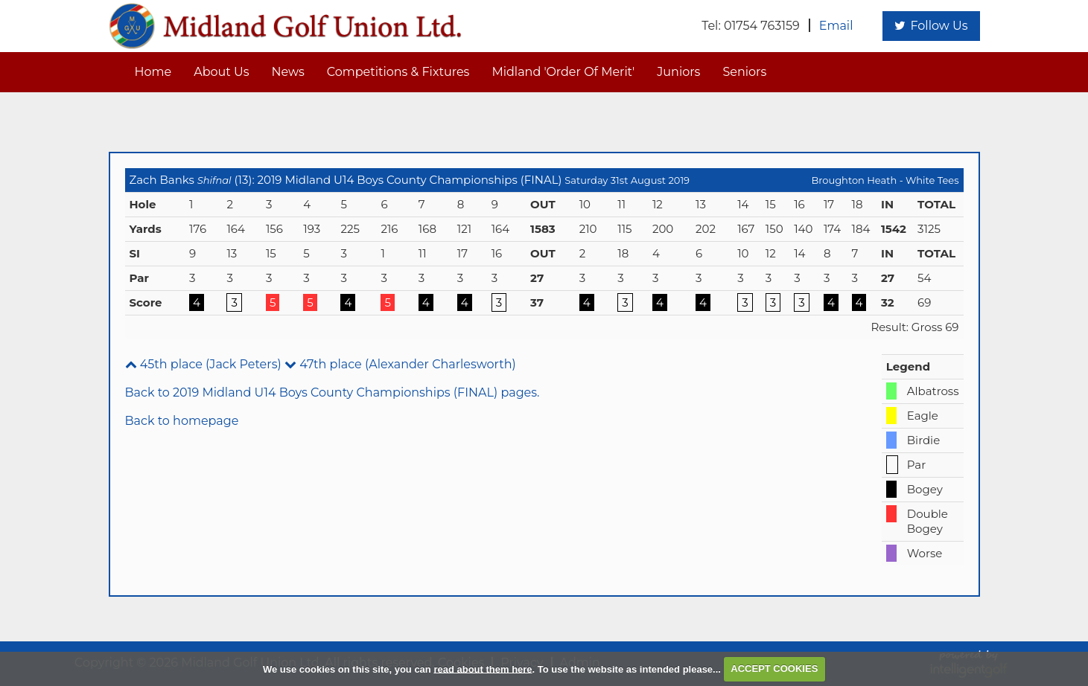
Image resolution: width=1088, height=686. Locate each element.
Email (836, 26)
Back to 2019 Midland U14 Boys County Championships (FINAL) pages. (332, 392)
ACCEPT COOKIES (774, 668)
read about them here (482, 668)
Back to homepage (182, 421)
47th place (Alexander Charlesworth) (400, 364)
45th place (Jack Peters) (203, 364)
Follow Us (930, 26)
